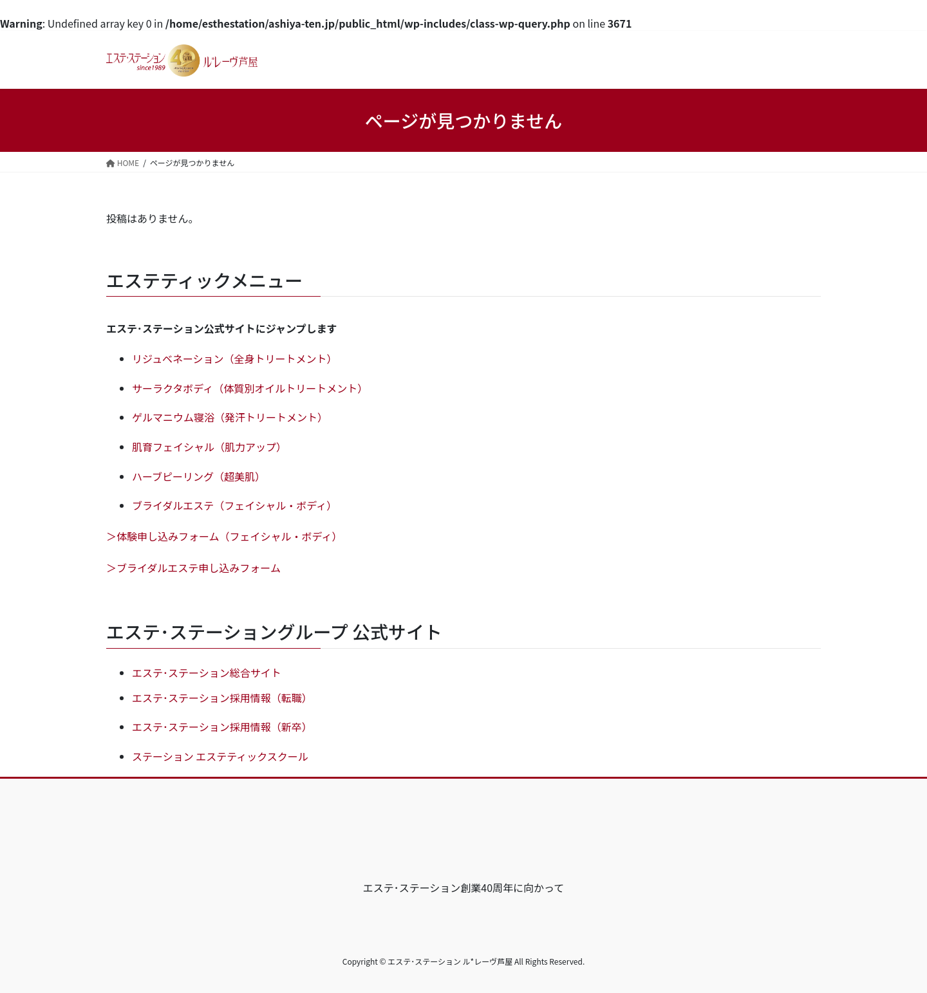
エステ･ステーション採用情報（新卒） (222, 726)
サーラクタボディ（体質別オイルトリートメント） (250, 388)
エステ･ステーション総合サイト (206, 672)
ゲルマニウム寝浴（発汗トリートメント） (230, 417)
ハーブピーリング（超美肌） (198, 476)
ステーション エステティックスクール (220, 756)
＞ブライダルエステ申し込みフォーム (193, 567)
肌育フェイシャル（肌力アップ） (209, 446)
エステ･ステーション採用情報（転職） (222, 697)
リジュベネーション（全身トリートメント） (234, 358)
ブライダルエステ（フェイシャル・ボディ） (234, 505)
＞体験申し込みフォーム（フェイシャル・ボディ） (224, 536)
